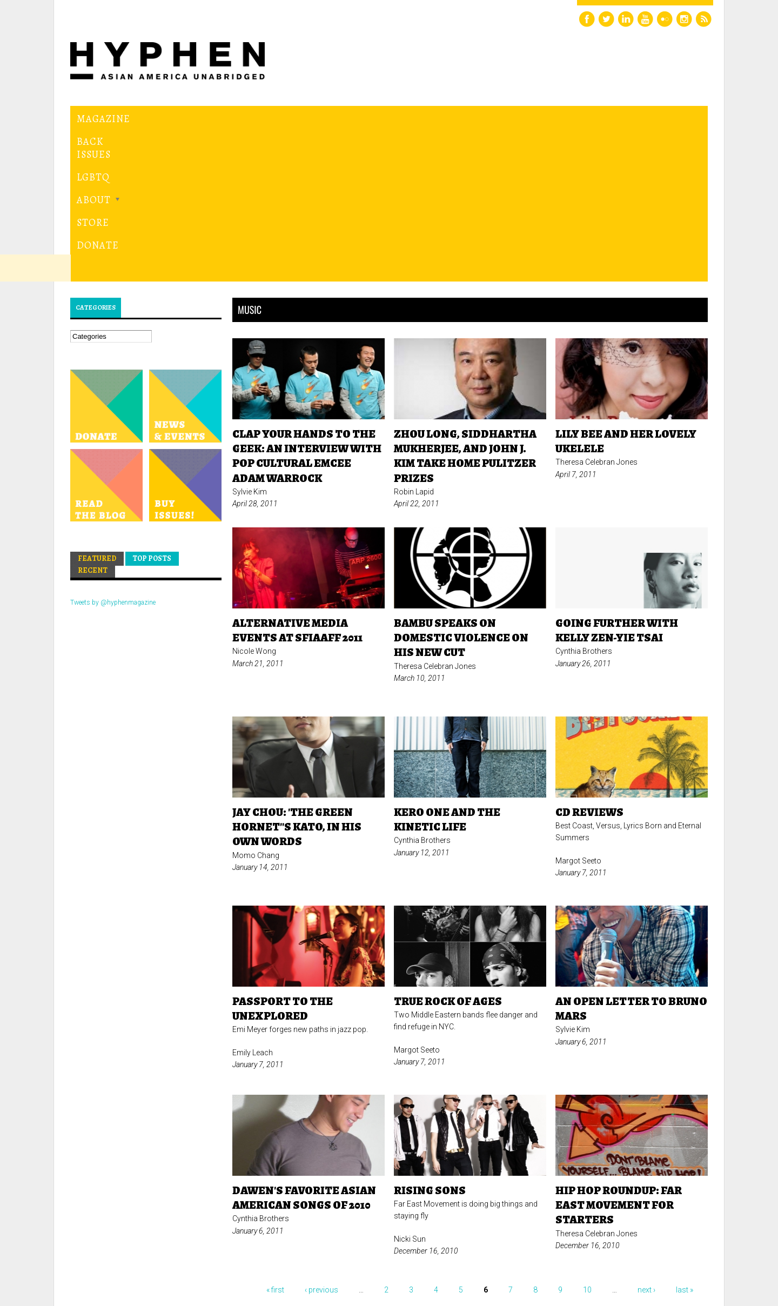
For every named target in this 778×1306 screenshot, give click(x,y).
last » (684, 1141)
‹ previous (321, 1141)
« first (275, 1141)
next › (646, 1141)
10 (587, 1141)
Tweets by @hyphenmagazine (113, 454)
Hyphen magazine (120, 1252)
